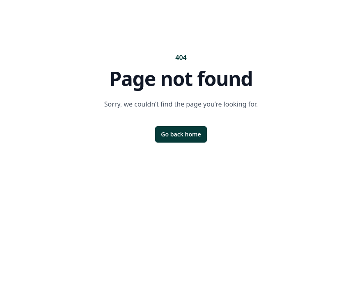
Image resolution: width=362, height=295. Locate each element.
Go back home (181, 134)
